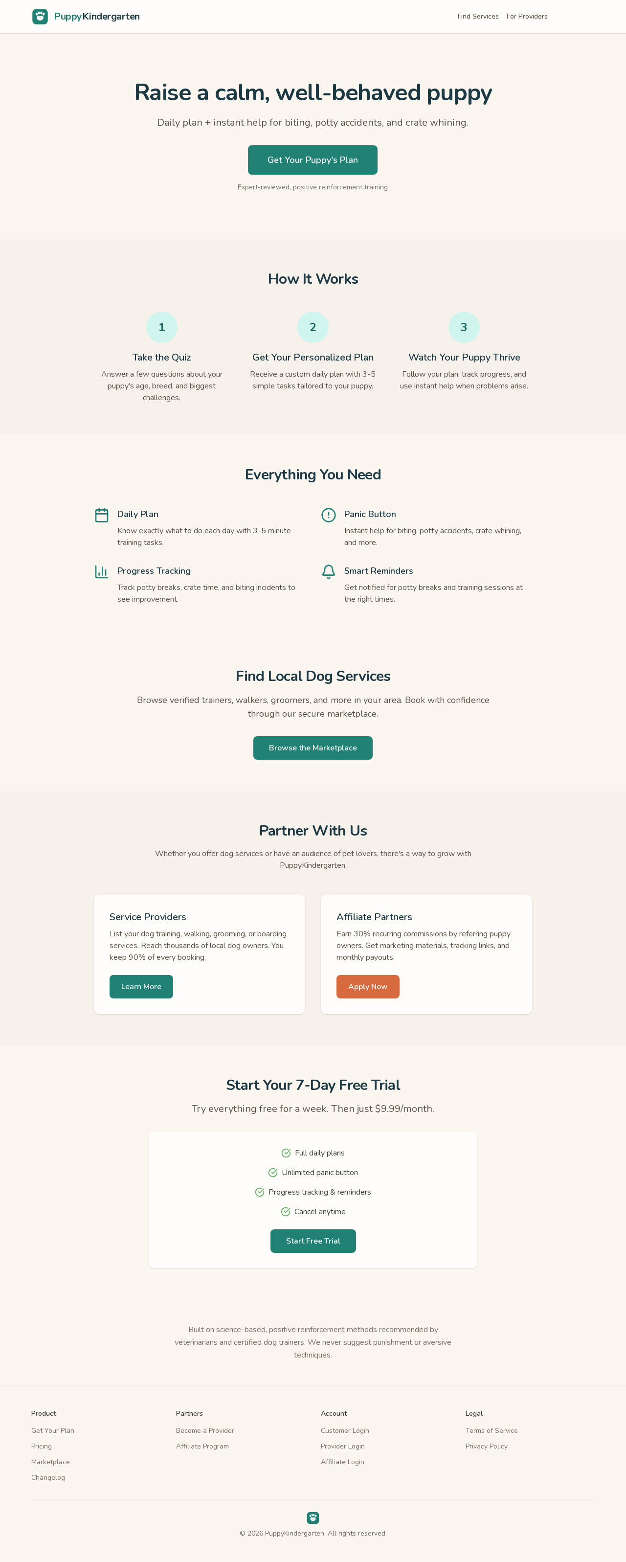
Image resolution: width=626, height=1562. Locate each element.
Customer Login (345, 1430)
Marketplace (50, 1462)
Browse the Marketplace (313, 748)
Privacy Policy (487, 1446)
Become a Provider (205, 1430)
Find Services (478, 16)
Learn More (141, 986)
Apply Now (368, 986)
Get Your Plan (52, 1430)
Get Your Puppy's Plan (313, 160)
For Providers (527, 16)
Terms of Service (492, 1430)
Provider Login (343, 1446)
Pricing (41, 1446)
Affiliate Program (202, 1446)
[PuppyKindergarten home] (85, 16)
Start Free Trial (313, 1241)
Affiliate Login (342, 1462)
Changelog (48, 1477)
